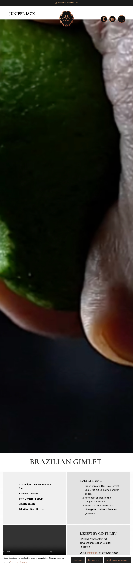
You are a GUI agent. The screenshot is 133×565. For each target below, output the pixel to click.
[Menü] (122, 19)
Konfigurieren (94, 560)
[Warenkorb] (112, 19)
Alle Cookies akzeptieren (117, 560)
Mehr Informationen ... (18, 562)
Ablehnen (78, 560)
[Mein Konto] (103, 19)
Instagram (92, 552)
